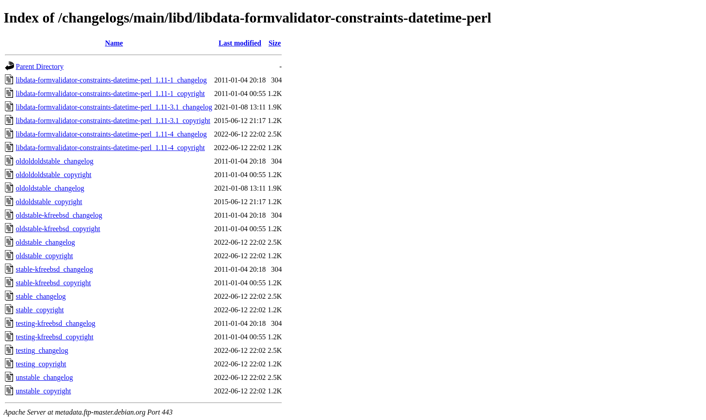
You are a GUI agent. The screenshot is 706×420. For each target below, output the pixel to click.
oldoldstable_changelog (50, 188)
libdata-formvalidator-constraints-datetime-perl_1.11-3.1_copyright (113, 120)
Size (274, 43)
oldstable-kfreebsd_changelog (59, 215)
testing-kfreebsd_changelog (55, 323)
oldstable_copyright (44, 256)
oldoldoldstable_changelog (54, 161)
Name (114, 43)
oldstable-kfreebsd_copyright (58, 229)
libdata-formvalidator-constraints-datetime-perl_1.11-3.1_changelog (114, 107)
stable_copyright (40, 310)
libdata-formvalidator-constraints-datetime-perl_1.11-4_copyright (110, 147)
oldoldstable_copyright (49, 201)
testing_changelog (42, 350)
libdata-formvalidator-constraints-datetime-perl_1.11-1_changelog (111, 80)
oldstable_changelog (45, 242)
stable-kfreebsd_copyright (53, 283)
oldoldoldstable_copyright (53, 174)
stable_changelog (41, 296)
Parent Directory (39, 66)
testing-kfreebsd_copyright (54, 337)
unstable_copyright (43, 391)
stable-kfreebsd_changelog (54, 269)
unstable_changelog (44, 377)
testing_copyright (41, 364)
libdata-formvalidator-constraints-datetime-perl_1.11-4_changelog (111, 134)
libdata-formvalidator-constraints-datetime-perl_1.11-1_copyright (110, 93)
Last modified (239, 43)
